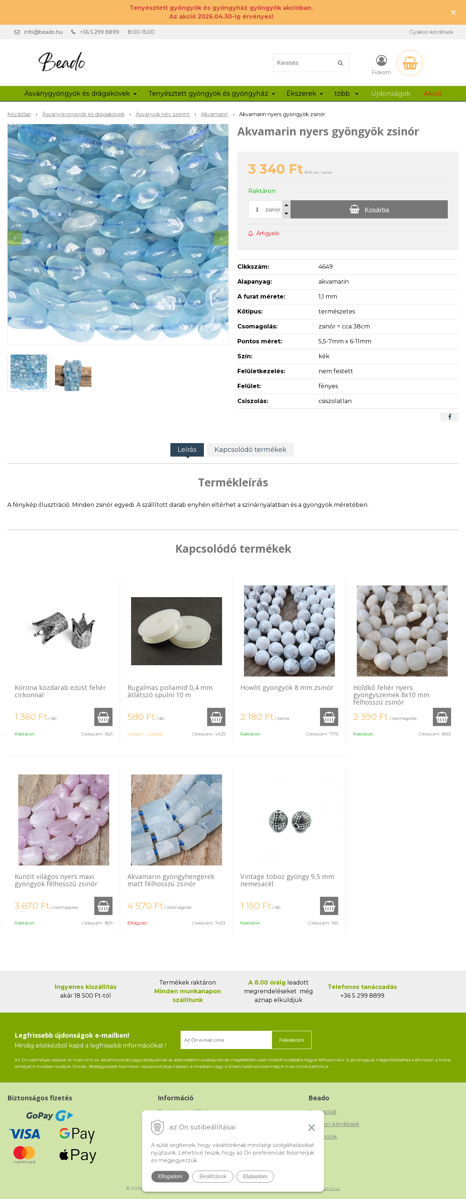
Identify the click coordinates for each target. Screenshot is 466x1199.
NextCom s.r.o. (325, 1188)
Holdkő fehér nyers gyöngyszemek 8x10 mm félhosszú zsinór (391, 694)
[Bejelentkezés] (381, 64)
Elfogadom (170, 1176)
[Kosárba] (369, 209)
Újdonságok (391, 94)
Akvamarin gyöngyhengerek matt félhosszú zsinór (170, 880)
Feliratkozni (291, 1040)
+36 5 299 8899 (99, 32)
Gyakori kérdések (431, 32)
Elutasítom (255, 1176)
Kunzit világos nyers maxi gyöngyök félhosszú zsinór (56, 880)
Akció (433, 94)
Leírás (187, 450)
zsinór (272, 209)
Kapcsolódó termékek (250, 450)
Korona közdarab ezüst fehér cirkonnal (60, 691)
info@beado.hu (43, 32)
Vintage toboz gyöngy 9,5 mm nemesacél (287, 880)
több (346, 94)
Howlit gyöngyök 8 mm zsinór (286, 687)
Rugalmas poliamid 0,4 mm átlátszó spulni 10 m (170, 691)
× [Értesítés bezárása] (453, 12)
